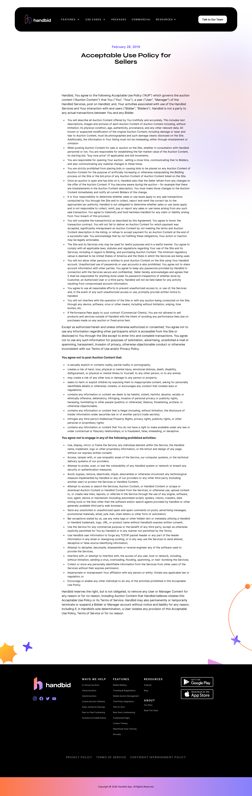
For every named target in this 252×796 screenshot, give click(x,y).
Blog (146, 690)
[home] (38, 19)
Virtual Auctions (89, 690)
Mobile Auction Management (126, 696)
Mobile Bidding (119, 685)
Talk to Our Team (212, 19)
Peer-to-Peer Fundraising (93, 712)
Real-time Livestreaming (124, 712)
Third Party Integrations (123, 701)
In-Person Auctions (90, 685)
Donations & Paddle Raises (94, 718)
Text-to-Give (119, 707)
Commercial (141, 19)
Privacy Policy (79, 757)
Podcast (147, 685)
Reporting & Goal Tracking (124, 729)
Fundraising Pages (121, 718)
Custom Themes (120, 723)
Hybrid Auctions (89, 696)
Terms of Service (111, 757)
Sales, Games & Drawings (93, 707)
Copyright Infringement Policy (158, 757)
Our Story (148, 705)
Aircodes (117, 734)
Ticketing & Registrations (124, 690)
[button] (71, 19)
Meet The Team (151, 710)
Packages (118, 19)
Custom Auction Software (93, 701)
